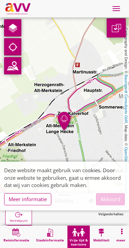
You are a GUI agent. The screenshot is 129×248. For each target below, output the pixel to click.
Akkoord (110, 199)
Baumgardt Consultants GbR (126, 99)
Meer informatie (28, 199)
